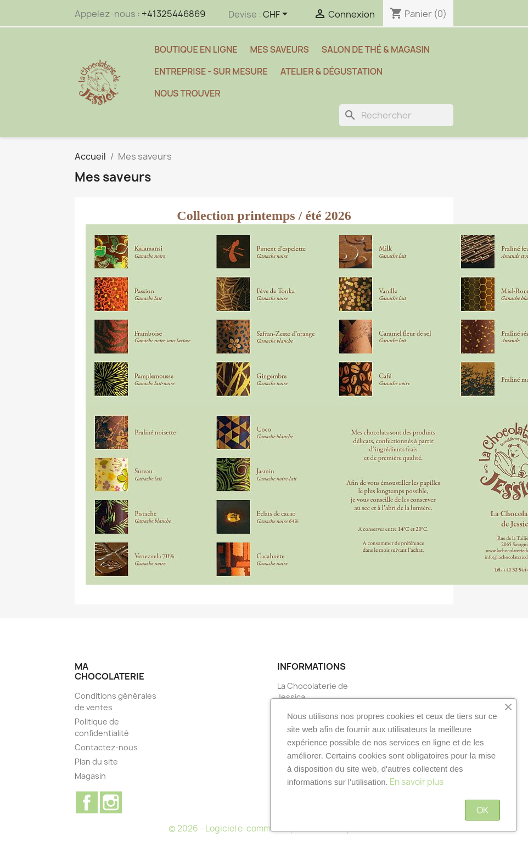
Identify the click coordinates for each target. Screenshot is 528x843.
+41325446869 (173, 14)
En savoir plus (416, 782)
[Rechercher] (396, 115)
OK (482, 810)
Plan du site (96, 761)
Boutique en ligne (196, 49)
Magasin (90, 776)
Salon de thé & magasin (376, 49)
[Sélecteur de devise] (277, 14)
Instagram (111, 802)
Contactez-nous (106, 747)
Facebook (87, 802)
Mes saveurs (279, 49)
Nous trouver (187, 93)
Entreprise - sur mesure (211, 71)
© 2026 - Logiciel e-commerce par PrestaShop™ (264, 828)
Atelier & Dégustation (331, 71)
